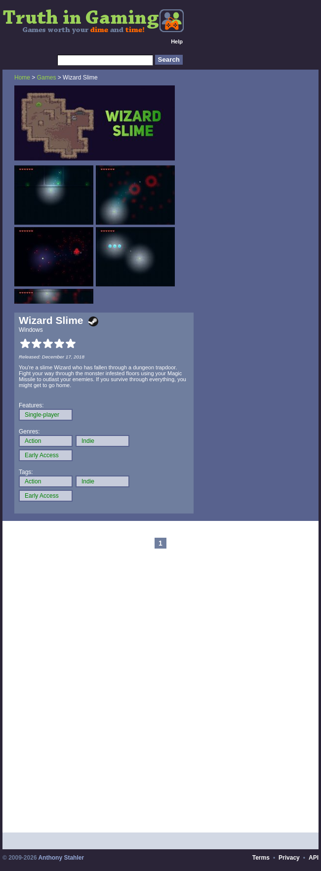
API (314, 857)
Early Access (42, 455)
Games (46, 77)
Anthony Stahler (61, 857)
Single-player (42, 414)
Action (33, 440)
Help (177, 41)
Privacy (289, 857)
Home (22, 77)
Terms (261, 857)
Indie (87, 440)
